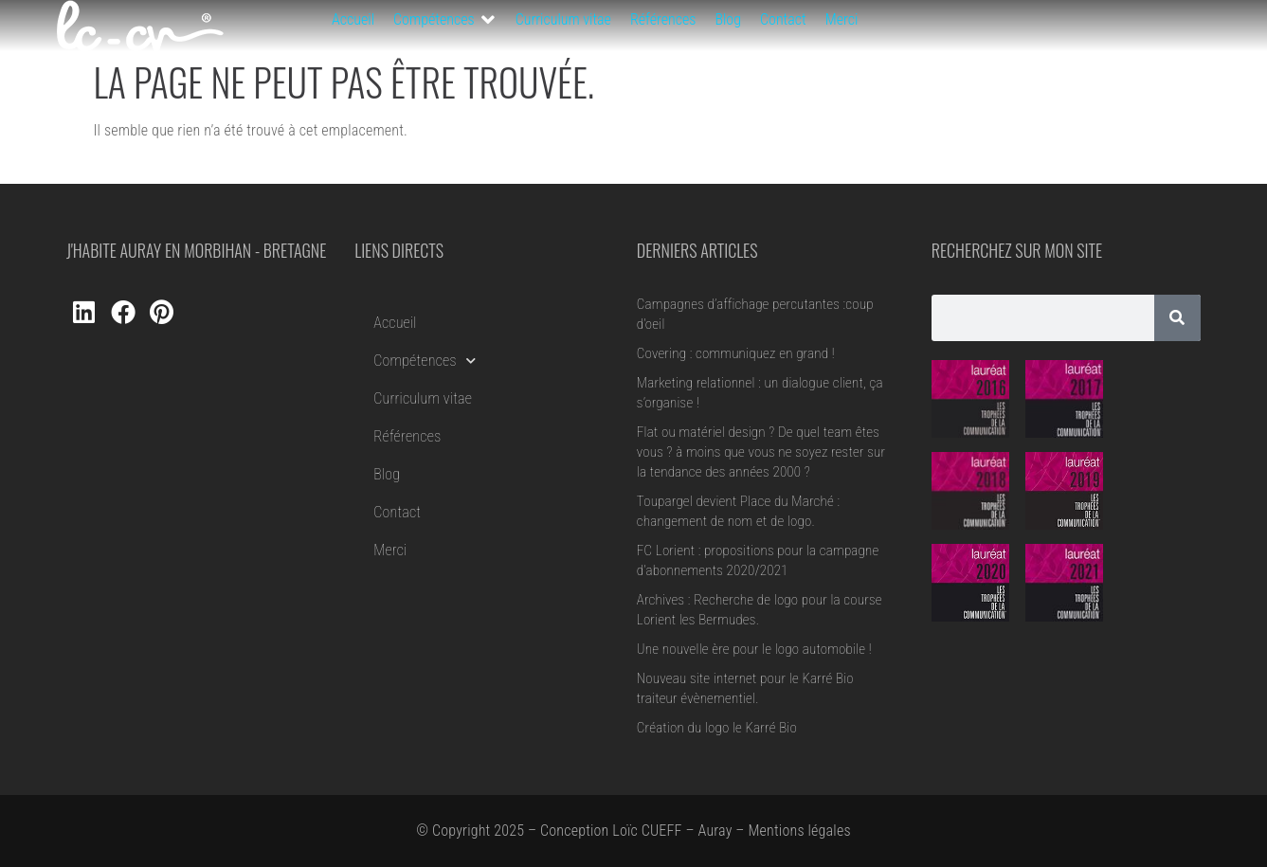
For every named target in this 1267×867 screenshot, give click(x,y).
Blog (386, 474)
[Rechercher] (1177, 318)
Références (407, 436)
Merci (390, 550)
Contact (397, 512)
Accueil (394, 323)
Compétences (424, 360)
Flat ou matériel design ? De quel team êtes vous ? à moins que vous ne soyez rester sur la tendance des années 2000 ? (761, 452)
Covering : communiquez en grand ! (736, 353)
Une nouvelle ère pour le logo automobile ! (754, 649)
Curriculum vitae (422, 398)
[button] (445, 20)
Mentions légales (799, 831)
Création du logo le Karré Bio (717, 727)
